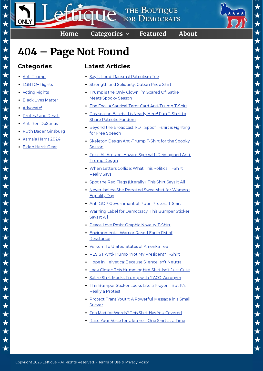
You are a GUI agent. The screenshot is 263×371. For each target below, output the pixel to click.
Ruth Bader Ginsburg (44, 131)
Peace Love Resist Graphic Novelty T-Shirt (130, 225)
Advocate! (32, 108)
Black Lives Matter (40, 100)
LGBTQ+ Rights (38, 84)
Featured (153, 34)
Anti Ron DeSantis (40, 123)
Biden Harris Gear (40, 147)
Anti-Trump (34, 76)
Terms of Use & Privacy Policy (123, 362)
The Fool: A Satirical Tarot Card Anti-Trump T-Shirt (138, 106)
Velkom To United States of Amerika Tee (129, 246)
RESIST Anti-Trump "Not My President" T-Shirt (135, 254)
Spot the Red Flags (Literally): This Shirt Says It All (137, 182)
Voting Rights (36, 92)
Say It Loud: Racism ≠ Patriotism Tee (124, 76)
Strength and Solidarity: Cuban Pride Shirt (131, 84)
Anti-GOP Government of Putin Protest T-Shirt (135, 203)
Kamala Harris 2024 (41, 139)
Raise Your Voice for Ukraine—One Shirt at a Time (137, 320)
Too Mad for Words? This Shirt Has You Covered (136, 313)
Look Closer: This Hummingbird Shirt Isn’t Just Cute (140, 270)
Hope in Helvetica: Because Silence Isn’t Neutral (136, 262)
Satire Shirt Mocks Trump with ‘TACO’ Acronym (135, 277)
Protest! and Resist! (41, 115)
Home (69, 34)
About (188, 34)
